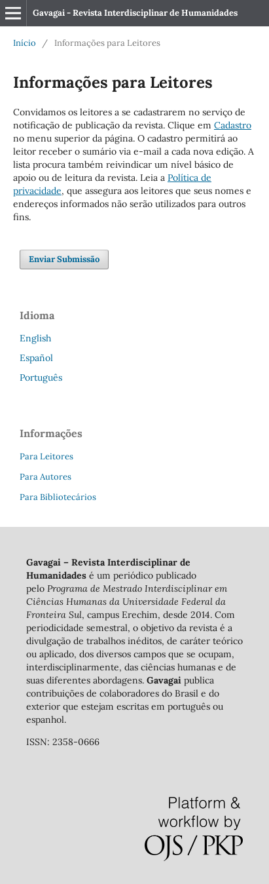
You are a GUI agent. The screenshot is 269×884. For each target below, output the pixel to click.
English (35, 338)
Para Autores (45, 476)
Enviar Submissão (64, 259)
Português (41, 377)
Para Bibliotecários (58, 497)
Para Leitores (46, 456)
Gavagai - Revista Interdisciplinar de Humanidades (135, 12)
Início (24, 42)
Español (36, 358)
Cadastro (232, 125)
